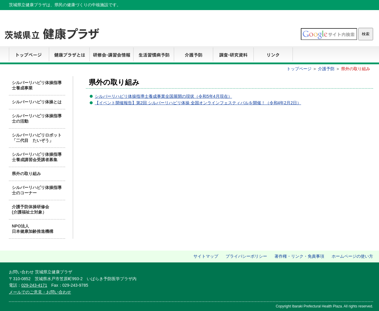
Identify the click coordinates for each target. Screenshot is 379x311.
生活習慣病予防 (153, 55)
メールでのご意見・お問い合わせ (40, 292)
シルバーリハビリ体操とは (37, 102)
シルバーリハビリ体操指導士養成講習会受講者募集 (37, 157)
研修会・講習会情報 (111, 55)
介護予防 (193, 55)
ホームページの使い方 (352, 256)
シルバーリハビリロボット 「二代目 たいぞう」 (38, 138)
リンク (273, 55)
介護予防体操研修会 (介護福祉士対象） (30, 209)
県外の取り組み (26, 173)
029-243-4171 (34, 285)
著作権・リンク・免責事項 (299, 256)
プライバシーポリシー (246, 256)
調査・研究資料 (233, 55)
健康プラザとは (69, 55)
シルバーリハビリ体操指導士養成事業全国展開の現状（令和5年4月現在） (163, 96)
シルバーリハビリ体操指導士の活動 (37, 118)
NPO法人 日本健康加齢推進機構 (32, 229)
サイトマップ (205, 256)
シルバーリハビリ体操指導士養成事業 (37, 85)
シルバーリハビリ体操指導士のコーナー (37, 190)
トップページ (29, 55)
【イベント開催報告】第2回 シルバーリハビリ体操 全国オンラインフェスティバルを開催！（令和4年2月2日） (198, 102)
